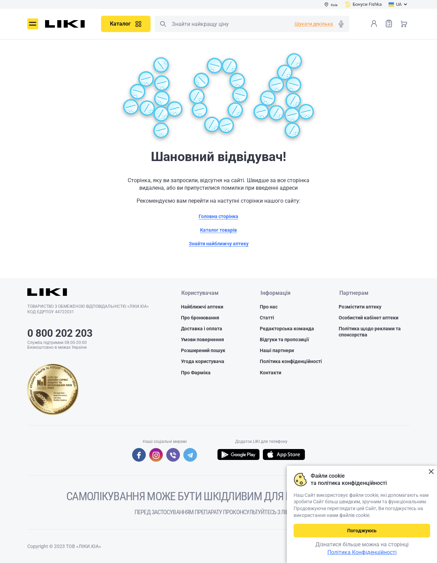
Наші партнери (277, 350)
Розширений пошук (203, 350)
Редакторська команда (287, 328)
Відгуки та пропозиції (284, 340)
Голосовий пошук (341, 23)
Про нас (269, 306)
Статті (267, 317)
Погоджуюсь (362, 530)
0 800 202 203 (60, 333)
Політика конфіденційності (291, 361)
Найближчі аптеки (202, 306)
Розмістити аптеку (360, 306)
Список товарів (389, 23)
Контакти (270, 372)
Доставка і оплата (201, 328)
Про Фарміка (196, 372)
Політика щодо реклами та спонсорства (370, 331)
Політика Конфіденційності (362, 552)
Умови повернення (202, 340)
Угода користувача (202, 361)
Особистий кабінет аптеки (368, 317)
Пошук (163, 24)
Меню (32, 23)
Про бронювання (200, 317)
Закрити (431, 472)
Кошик (404, 23)
